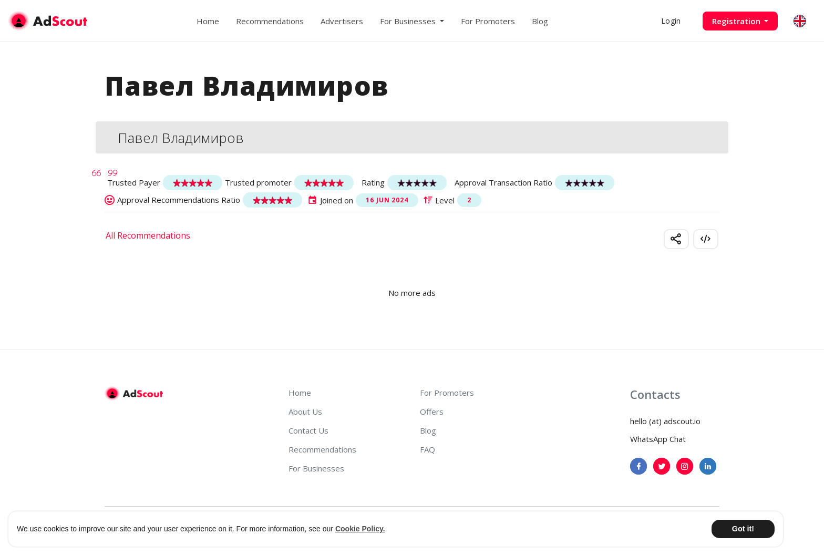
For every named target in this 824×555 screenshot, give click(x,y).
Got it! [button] (743, 529)
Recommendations (270, 21)
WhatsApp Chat (658, 439)
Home (208, 21)
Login (671, 21)
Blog (540, 21)
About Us (305, 411)
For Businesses (316, 468)
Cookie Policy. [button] (360, 529)
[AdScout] (134, 393)
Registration (737, 21)
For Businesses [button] (409, 21)
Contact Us (308, 430)
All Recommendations (148, 235)
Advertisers (342, 21)
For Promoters (488, 21)
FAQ (427, 449)
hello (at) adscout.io (665, 421)
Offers (432, 411)
